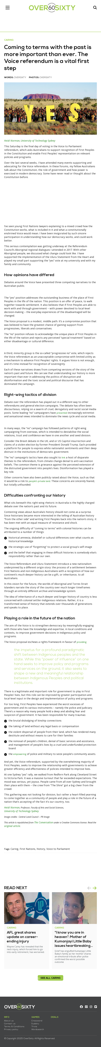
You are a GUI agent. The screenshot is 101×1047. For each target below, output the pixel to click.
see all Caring (50, 981)
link (64, 457)
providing (82, 642)
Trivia (34, 1027)
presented (62, 412)
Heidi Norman (12, 140)
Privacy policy (11, 1030)
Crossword (36, 1021)
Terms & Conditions (14, 1027)
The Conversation (48, 826)
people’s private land (41, 481)
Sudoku (35, 1024)
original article (31, 829)
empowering (20, 754)
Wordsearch (37, 1030)
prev (89, 891)
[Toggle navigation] (7, 7)
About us (9, 1021)
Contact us (10, 1024)
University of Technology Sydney (38, 140)
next (94, 891)
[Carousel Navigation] (92, 891)
